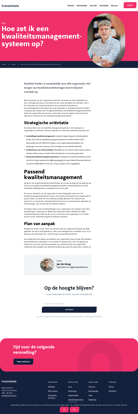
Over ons (114, 5)
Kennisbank (104, 5)
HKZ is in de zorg (56, 160)
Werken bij (92, 399)
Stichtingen (72, 391)
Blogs (13, 64)
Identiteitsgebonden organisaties (75, 401)
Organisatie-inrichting (52, 396)
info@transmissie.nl (9, 395)
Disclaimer (112, 391)
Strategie (51, 386)
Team (90, 395)
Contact (130, 5)
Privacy (111, 386)
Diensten (70, 5)
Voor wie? (93, 5)
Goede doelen (73, 395)
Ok (64, 409)
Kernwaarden (93, 391)
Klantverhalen (82, 5)
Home (4, 64)
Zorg (70, 386)
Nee (74, 409)
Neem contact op (23, 361)
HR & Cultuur (53, 391)
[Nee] (135, 408)
